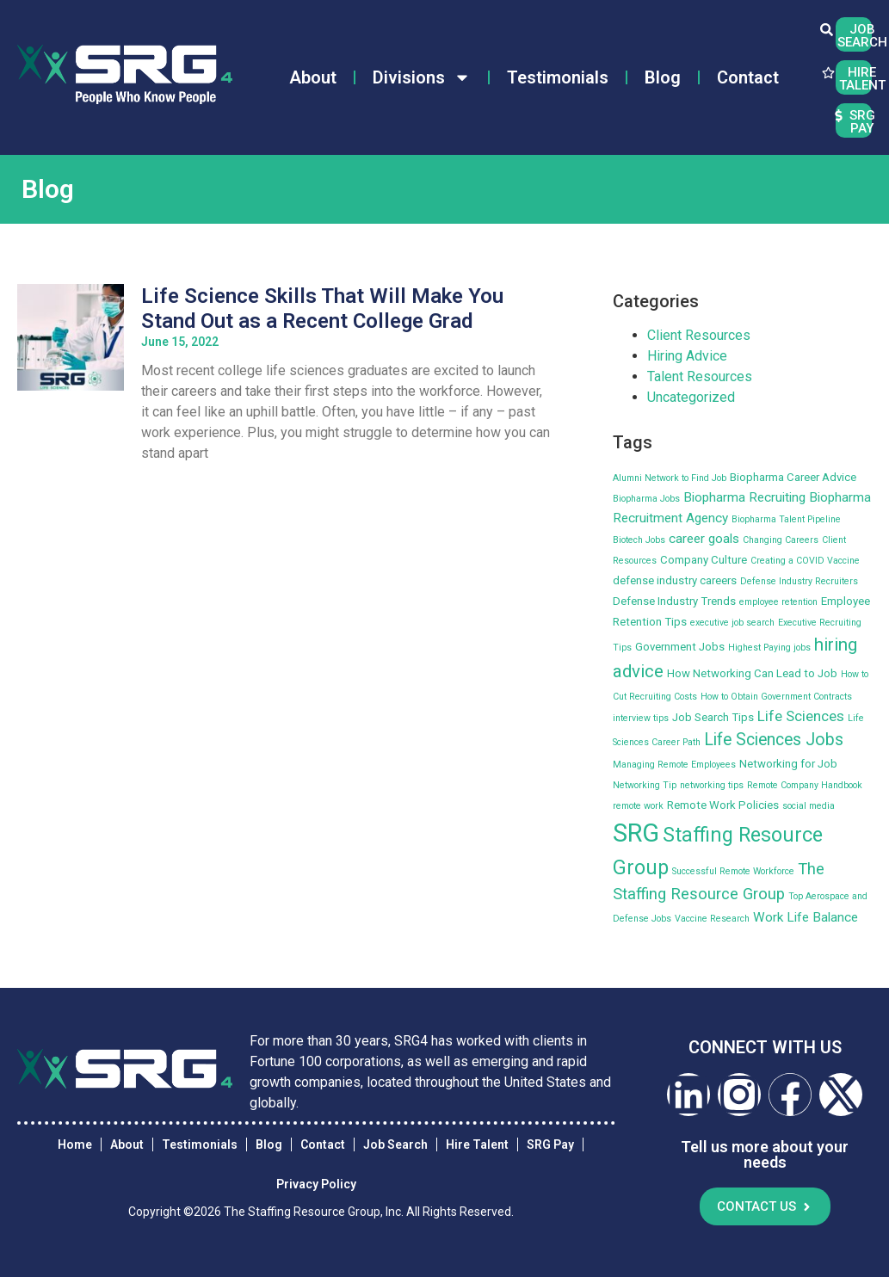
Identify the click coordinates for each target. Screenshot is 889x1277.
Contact (748, 77)
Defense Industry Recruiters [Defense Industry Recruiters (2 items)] (799, 581)
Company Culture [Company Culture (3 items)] (703, 559)
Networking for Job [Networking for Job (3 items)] (788, 763)
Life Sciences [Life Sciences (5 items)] (800, 716)
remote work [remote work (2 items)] (638, 805)
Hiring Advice (687, 356)
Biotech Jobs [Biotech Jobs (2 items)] (639, 540)
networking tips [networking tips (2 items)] (712, 785)
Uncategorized (691, 397)
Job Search (395, 1144)
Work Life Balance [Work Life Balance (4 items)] (805, 917)
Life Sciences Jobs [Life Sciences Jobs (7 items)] (773, 740)
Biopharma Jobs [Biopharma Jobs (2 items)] (646, 498)
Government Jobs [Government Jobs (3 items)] (680, 646)
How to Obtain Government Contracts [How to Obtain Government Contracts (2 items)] (776, 696)
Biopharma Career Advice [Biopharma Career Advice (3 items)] (793, 477)
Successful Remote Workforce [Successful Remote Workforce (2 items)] (733, 871)
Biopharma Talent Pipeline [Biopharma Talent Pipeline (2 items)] (786, 519)
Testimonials (557, 77)
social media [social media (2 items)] (808, 805)
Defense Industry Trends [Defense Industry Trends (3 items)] (674, 601)
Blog (663, 77)
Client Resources (698, 335)
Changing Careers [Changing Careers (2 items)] (780, 540)
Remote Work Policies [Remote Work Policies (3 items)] (723, 805)
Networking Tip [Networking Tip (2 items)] (644, 785)
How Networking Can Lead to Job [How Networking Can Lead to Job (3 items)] (752, 673)
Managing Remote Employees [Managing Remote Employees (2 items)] (674, 764)
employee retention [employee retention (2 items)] (778, 602)
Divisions (422, 77)
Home (75, 1144)
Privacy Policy (316, 1184)
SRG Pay (550, 1144)
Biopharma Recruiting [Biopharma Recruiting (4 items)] (744, 497)
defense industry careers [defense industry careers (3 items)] (675, 580)
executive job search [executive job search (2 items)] (732, 622)
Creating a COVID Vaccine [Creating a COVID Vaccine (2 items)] (805, 560)
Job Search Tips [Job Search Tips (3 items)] (713, 717)
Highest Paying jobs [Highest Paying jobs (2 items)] (769, 647)
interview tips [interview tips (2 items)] (641, 718)
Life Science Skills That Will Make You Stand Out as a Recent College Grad (322, 308)
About (312, 77)
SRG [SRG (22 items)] (636, 833)
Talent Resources (699, 376)
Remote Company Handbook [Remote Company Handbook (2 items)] (804, 785)
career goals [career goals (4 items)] (704, 538)
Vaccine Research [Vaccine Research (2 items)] (712, 918)
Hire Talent (477, 1144)
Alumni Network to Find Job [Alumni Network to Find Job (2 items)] (669, 478)
